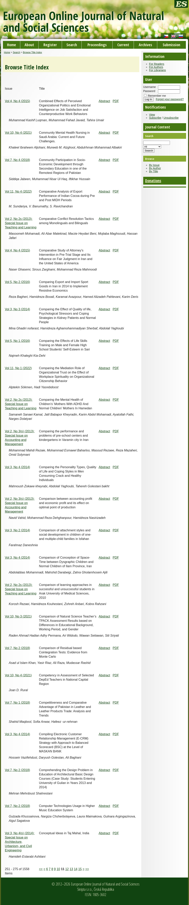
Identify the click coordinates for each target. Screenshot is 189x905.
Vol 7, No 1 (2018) (17, 702)
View (152, 114)
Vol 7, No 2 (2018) (17, 648)
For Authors (156, 67)
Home (11, 44)
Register (50, 44)
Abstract (104, 101)
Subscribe (155, 117)
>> (87, 869)
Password (149, 91)
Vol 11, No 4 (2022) (18, 191)
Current (123, 44)
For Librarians (157, 70)
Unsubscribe (171, 117)
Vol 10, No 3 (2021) (18, 616)
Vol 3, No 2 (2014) (17, 530)
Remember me (157, 95)
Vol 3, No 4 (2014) (17, 467)
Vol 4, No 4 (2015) (17, 101)
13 (71, 869)
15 (80, 869)
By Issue (154, 165)
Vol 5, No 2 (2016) (17, 282)
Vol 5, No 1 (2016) (17, 340)
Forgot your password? (170, 99)
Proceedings (97, 44)
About (29, 44)
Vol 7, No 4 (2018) (17, 160)
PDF (116, 101)
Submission (171, 44)
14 (75, 869)
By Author (155, 168)
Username (149, 86)
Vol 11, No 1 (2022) (18, 368)
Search (71, 44)
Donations (153, 180)
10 (58, 869)
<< (41, 869)
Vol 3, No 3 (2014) (17, 309)
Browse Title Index (32, 52)
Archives (145, 44)
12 (67, 869)
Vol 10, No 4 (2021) (18, 132)
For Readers (156, 63)
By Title (153, 171)
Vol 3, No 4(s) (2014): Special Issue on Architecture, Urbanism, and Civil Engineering (19, 842)
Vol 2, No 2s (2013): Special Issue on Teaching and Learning (20, 223)
